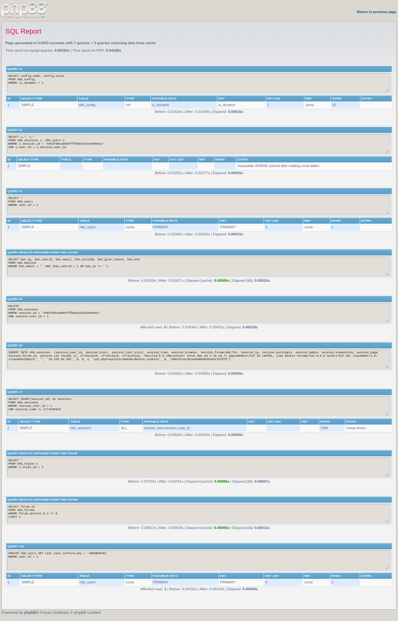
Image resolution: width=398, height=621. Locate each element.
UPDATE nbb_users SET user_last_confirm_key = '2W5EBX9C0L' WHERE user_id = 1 (198, 560)
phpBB (30, 612)
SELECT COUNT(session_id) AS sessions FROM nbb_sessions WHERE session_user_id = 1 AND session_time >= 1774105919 (198, 405)
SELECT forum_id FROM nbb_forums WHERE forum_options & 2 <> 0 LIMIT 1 (198, 513)
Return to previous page (376, 12)
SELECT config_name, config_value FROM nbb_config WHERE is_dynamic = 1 (198, 82)
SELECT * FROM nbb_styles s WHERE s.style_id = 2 (198, 467)
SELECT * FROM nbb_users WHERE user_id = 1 (198, 205)
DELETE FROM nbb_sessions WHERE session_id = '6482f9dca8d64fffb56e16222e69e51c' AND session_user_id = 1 (198, 313)
